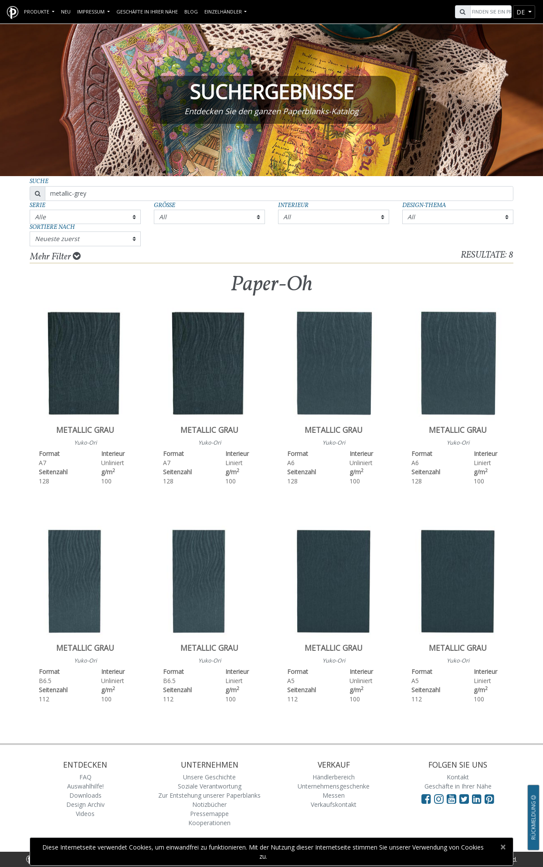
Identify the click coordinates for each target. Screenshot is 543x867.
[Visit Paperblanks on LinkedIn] (478, 798)
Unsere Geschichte (209, 777)
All (162, 217)
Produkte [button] (37, 11)
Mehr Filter (55, 257)
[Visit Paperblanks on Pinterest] (489, 798)
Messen (333, 795)
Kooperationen (209, 823)
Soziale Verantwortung (209, 786)
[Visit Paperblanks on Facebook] (426, 798)
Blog (191, 11)
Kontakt (458, 777)
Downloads (85, 795)
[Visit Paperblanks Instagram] (439, 798)
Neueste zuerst (57, 239)
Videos (85, 813)
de (521, 12)
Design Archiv (85, 804)
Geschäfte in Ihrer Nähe (147, 11)
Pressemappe (209, 813)
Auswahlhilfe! (85, 786)
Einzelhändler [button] (223, 11)
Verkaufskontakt (333, 804)
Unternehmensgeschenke (334, 786)
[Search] (490, 11)
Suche (39, 181)
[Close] (502, 847)
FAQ (85, 777)
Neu (66, 11)
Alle (40, 217)
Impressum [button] (91, 11)
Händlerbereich (333, 777)
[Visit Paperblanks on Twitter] (465, 798)
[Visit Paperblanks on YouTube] (453, 798)
